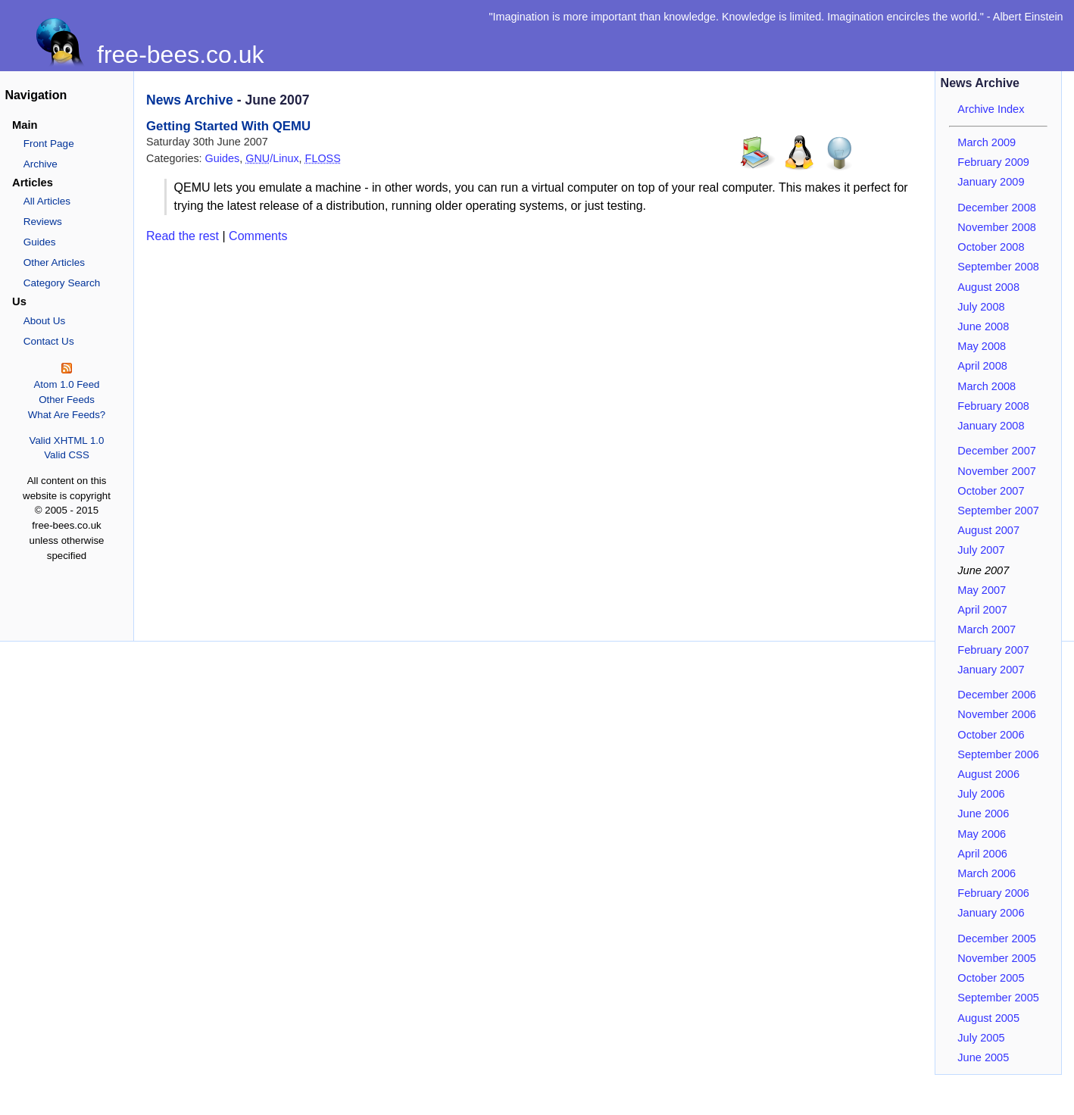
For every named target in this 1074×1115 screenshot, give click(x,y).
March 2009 (986, 142)
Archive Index (990, 109)
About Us (44, 320)
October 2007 (990, 491)
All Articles (46, 201)
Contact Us (48, 341)
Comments (258, 236)
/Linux (271, 158)
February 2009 (993, 162)
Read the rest (182, 236)
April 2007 (982, 610)
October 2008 (990, 247)
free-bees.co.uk (180, 54)
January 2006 (990, 913)
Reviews (42, 221)
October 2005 (990, 978)
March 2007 (986, 629)
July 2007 (980, 550)
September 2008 (998, 267)
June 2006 (983, 813)
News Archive (189, 100)
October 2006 (990, 735)
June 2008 (983, 326)
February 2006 (993, 893)
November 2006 (996, 714)
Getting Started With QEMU (228, 126)
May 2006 (981, 834)
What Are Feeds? (67, 414)
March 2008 (986, 386)
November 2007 (996, 471)
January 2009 (990, 182)
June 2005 (983, 1057)
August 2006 (988, 774)
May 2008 (981, 346)
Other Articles (54, 262)
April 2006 (982, 854)
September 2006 (998, 754)
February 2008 (993, 406)
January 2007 (990, 670)
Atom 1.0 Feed (66, 384)
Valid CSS (66, 455)
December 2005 (996, 938)
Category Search (62, 283)
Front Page (48, 143)
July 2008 (980, 307)
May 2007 (981, 590)
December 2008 (996, 207)
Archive (40, 164)
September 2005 (998, 998)
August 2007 (988, 530)
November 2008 (996, 227)
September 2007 (998, 510)
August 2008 (988, 287)
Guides (39, 242)
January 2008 (990, 426)
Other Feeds (67, 399)
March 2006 (986, 873)
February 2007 (993, 650)
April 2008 (982, 366)
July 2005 (980, 1038)
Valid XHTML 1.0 (67, 440)
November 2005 (996, 958)
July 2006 (980, 794)
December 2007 (996, 451)
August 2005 (988, 1018)
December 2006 (996, 695)
